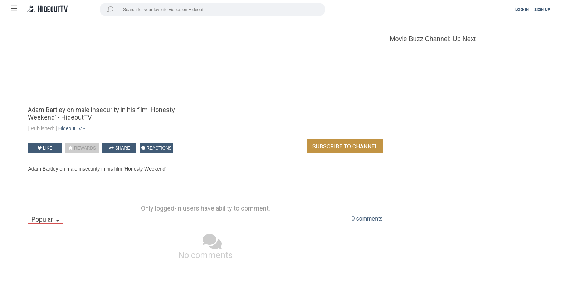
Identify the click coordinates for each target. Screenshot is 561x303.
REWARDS (82, 148)
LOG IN (522, 10)
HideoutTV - (71, 128)
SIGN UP (542, 10)
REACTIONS (156, 148)
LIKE (45, 148)
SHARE (119, 148)
